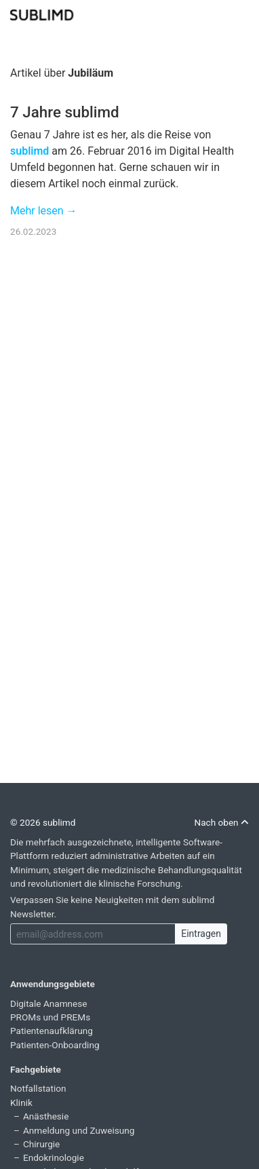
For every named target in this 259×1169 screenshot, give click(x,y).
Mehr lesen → (43, 210)
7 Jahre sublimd (64, 112)
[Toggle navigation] (240, 13)
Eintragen (201, 933)
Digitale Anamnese (48, 1003)
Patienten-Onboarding (55, 1044)
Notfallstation (38, 1088)
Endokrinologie (53, 1157)
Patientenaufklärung (51, 1030)
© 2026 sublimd (42, 822)
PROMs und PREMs (50, 1017)
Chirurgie (41, 1143)
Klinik (21, 1102)
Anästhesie (45, 1116)
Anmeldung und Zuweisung (78, 1130)
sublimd (29, 151)
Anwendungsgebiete (52, 983)
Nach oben (221, 822)
